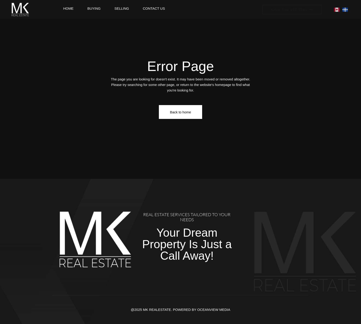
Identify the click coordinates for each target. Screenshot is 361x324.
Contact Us (154, 8)
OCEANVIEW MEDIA (213, 310)
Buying (94, 8)
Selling (121, 8)
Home (68, 8)
